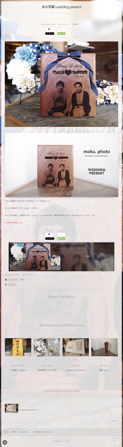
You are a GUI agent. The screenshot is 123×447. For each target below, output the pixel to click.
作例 (22, 280)
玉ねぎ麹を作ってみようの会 (47, 372)
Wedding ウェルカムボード (75, 372)
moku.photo (61, 18)
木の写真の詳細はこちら (14, 223)
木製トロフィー (104, 372)
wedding (12, 284)
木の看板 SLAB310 (18, 372)
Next (115, 421)
